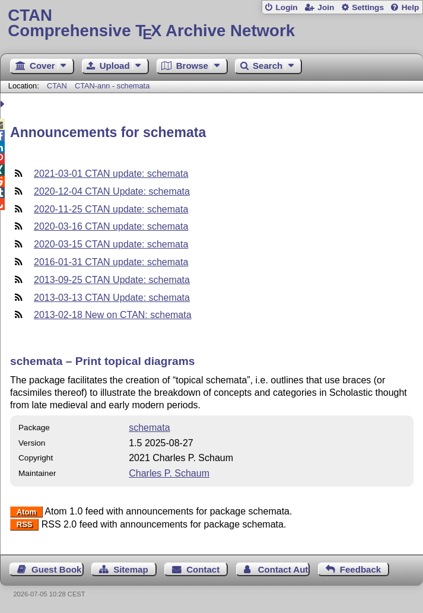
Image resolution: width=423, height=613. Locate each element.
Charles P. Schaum (169, 473)
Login (286, 7)
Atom (26, 511)
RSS (25, 524)
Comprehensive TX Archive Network (211, 23)
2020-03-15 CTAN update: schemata (111, 244)
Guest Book (56, 569)
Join (325, 7)
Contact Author (284, 569)
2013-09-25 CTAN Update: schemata (112, 280)
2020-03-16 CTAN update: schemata (111, 226)
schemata (149, 428)
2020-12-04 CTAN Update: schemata (112, 191)
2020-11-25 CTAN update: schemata (111, 209)
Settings (368, 7)
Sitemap (130, 569)
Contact (203, 569)
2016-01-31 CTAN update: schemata (111, 262)
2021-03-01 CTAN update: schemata (111, 174)
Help (410, 7)
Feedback (360, 569)
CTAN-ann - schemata (112, 85)
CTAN (57, 85)
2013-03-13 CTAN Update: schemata (112, 298)
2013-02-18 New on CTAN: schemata (113, 315)
